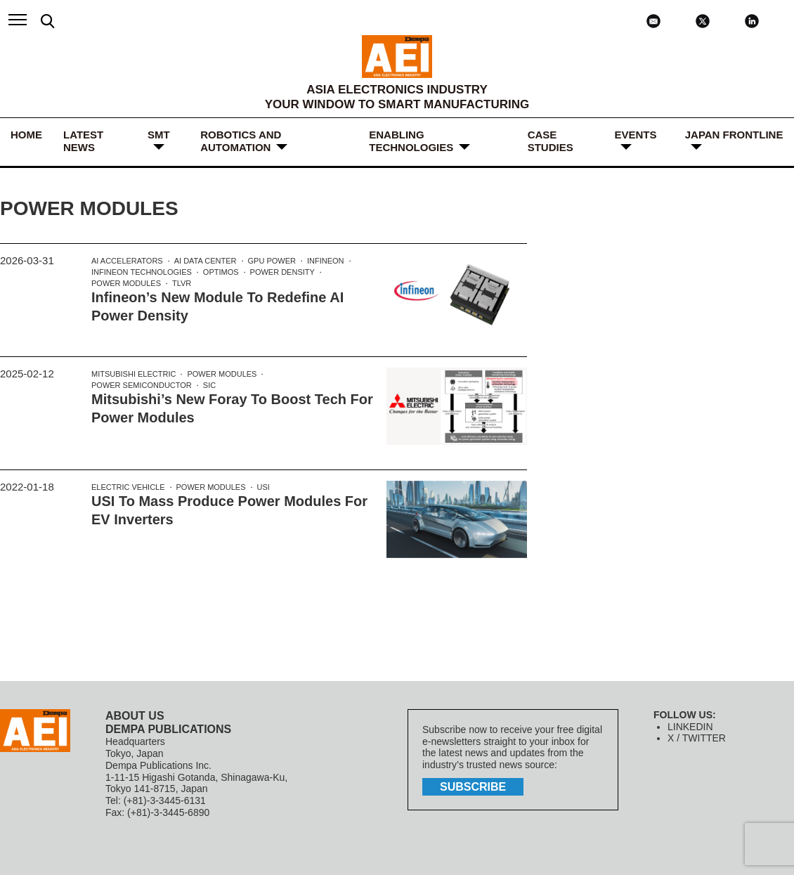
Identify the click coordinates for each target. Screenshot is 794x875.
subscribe (473, 787)
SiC (209, 385)
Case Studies (550, 141)
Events (636, 135)
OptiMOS (221, 272)
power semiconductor (141, 385)
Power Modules (126, 283)
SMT (159, 135)
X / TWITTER (697, 738)
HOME (26, 135)
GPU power (272, 261)
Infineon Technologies (141, 272)
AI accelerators (127, 261)
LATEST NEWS (83, 141)
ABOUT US (134, 716)
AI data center (205, 261)
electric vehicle (128, 487)
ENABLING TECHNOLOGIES (411, 141)
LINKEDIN (690, 726)
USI (263, 487)
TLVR (181, 283)
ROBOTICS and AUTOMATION (240, 141)
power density (282, 272)
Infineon (325, 261)
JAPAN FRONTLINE (734, 135)
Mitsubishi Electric (133, 374)
